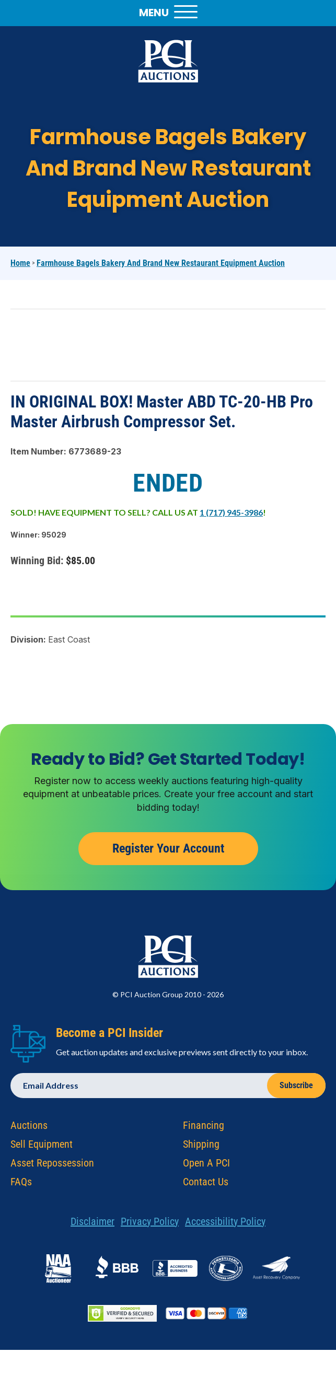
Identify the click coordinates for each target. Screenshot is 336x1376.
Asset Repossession (52, 1166)
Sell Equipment (41, 1147)
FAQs (21, 1185)
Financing (203, 1129)
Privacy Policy (150, 1225)
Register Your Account (168, 852)
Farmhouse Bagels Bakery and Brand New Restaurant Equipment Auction (161, 263)
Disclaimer (92, 1225)
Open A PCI (206, 1166)
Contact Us (205, 1185)
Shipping (201, 1147)
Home (20, 263)
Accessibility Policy (225, 1225)
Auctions (29, 1129)
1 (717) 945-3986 (231, 512)
